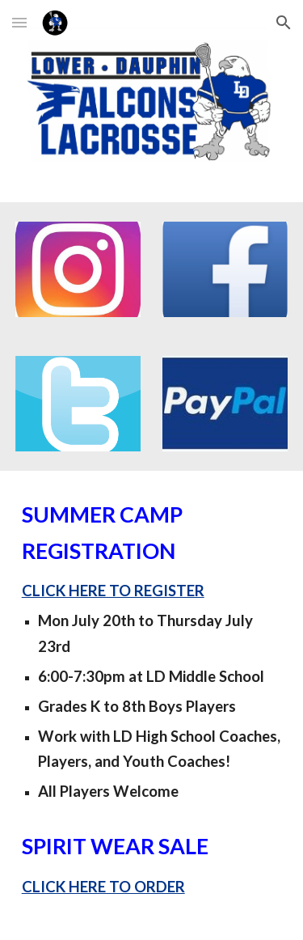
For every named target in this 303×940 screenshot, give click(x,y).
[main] (151, 705)
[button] (19, 22)
